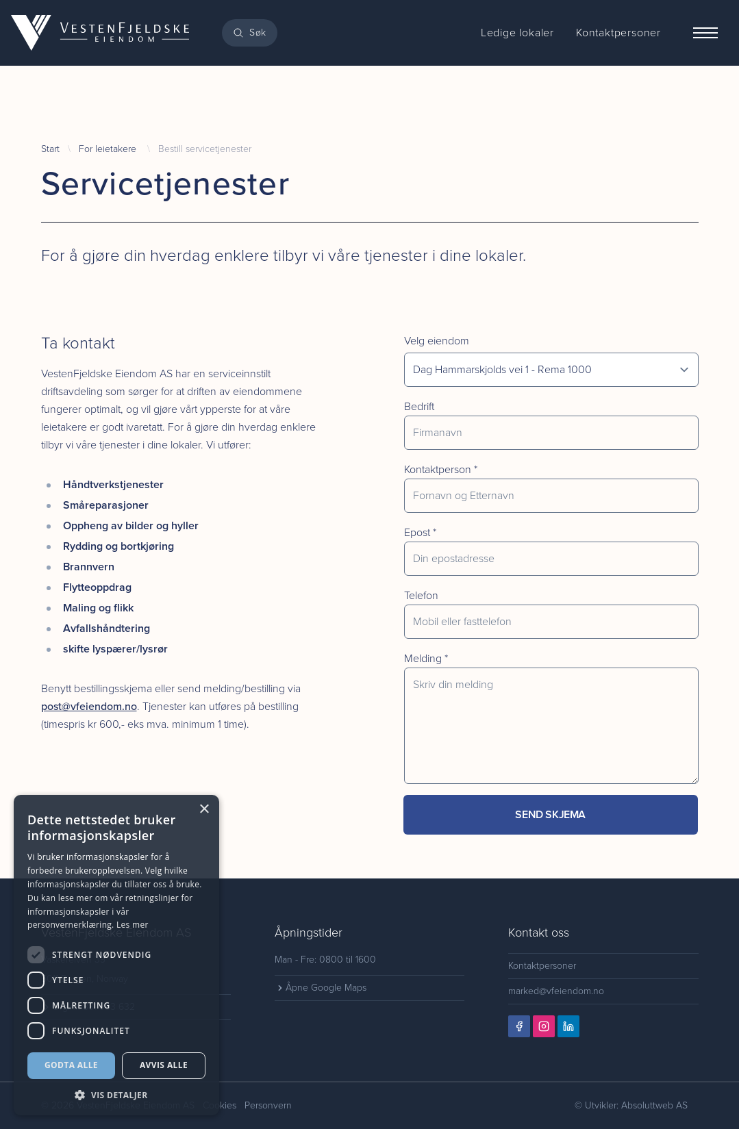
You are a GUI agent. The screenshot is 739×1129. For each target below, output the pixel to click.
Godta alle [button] (71, 1065)
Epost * (420, 532)
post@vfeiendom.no (89, 706)
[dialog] (116, 955)
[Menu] (705, 33)
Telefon (421, 595)
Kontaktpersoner (542, 966)
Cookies (219, 1105)
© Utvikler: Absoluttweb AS (631, 1105)
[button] (116, 1095)
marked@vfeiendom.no (556, 991)
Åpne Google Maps (320, 987)
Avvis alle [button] (164, 1065)
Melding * (426, 658)
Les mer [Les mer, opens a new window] (132, 924)
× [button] (204, 809)
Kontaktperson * (440, 469)
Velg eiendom (436, 340)
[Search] (249, 33)
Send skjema (550, 814)
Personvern (268, 1105)
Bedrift (419, 406)
